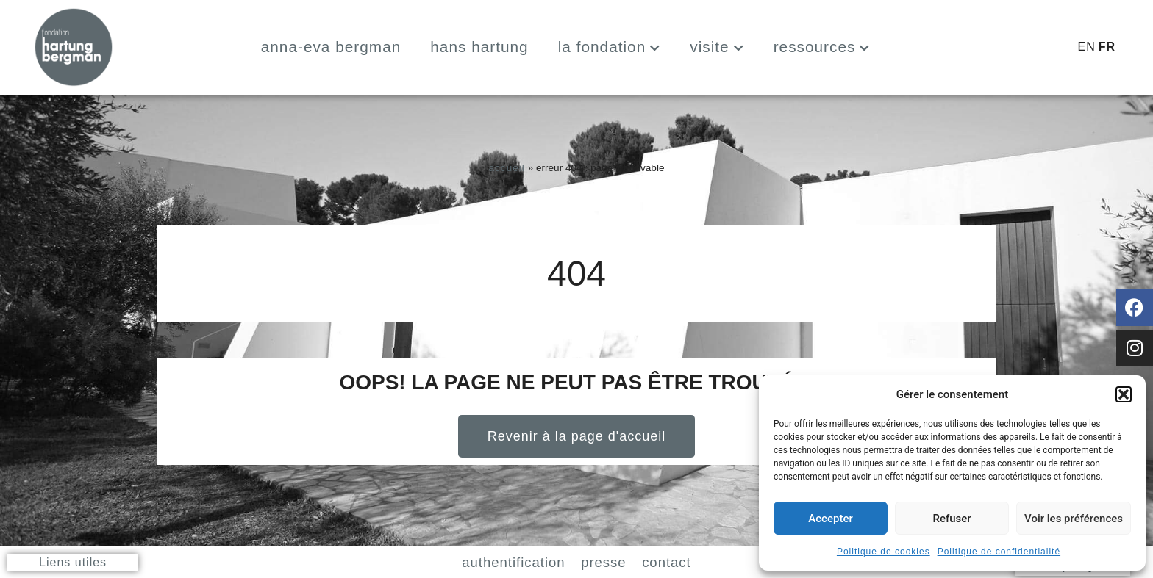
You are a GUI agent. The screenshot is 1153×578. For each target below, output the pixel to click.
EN (1086, 46)
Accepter (830, 518)
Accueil (506, 167)
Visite (716, 46)
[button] (1123, 394)
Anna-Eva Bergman (331, 46)
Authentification (487, 561)
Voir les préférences (1073, 518)
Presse (611, 561)
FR (1107, 46)
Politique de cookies (883, 551)
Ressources (822, 46)
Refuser (951, 518)
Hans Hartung (479, 46)
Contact (700, 561)
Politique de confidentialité (999, 551)
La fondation (609, 46)
